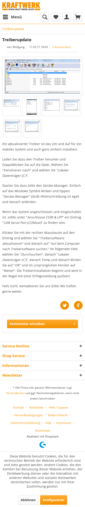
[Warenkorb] (77, 17)
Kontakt (18, 407)
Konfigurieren (53, 500)
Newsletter (36, 407)
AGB (48, 423)
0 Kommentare (61, 47)
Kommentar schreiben (42, 323)
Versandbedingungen (28, 415)
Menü (12, 16)
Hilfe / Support (58, 407)
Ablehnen (28, 500)
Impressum (63, 423)
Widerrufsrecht (58, 415)
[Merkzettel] (55, 17)
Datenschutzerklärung (25, 423)
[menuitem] (12, 17)
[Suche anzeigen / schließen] (44, 17)
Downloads (42, 430)
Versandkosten (15, 393)
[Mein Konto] (66, 17)
